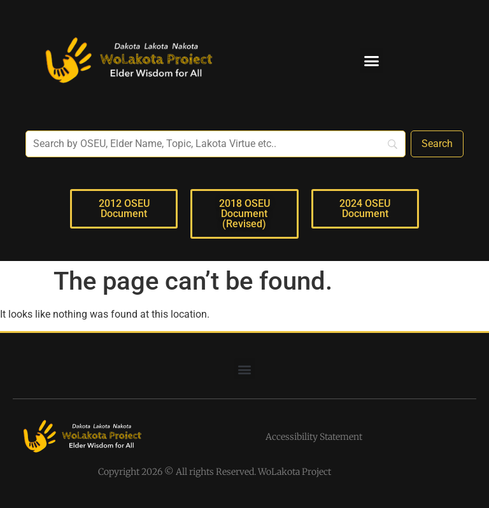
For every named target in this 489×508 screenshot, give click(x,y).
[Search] (437, 144)
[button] (372, 60)
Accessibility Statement (314, 436)
